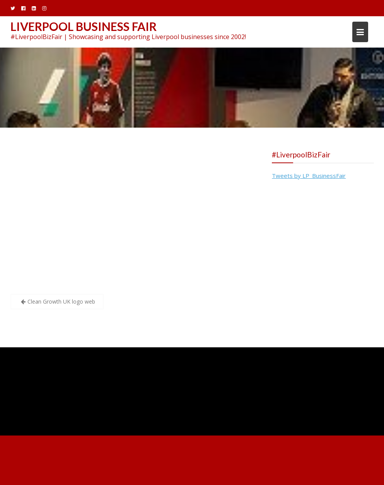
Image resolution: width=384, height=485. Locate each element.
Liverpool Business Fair (83, 26)
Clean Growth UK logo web (61, 301)
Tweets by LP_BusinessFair (309, 175)
